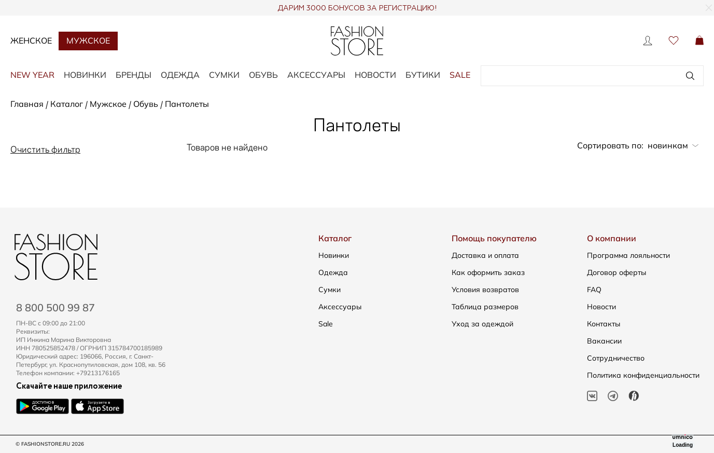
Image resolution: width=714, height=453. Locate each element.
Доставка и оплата (485, 255)
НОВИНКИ (85, 75)
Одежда (333, 272)
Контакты (603, 323)
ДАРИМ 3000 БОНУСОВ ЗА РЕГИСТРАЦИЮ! (357, 8)
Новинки (333, 255)
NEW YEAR (32, 75)
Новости (375, 75)
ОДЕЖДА (180, 75)
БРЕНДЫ (133, 75)
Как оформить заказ (488, 272)
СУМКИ (224, 75)
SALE (460, 75)
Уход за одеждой (482, 323)
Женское (31, 40)
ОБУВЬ (263, 75)
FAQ (594, 289)
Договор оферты (616, 272)
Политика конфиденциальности (643, 375)
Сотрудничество (616, 358)
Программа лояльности (628, 255)
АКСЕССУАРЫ (316, 75)
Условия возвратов (485, 289)
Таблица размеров (485, 306)
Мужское (88, 40)
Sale (325, 323)
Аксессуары (339, 306)
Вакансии (604, 341)
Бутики (422, 75)
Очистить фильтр (45, 148)
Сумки (329, 289)
